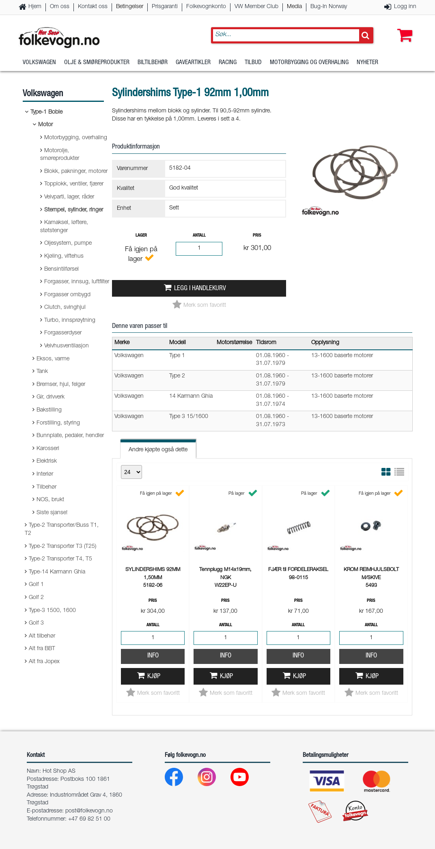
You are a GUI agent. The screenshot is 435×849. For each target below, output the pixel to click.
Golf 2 (36, 598)
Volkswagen (39, 63)
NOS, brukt (50, 500)
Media (294, 7)
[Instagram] (213, 779)
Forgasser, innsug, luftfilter (76, 282)
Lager (141, 235)
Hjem (34, 7)
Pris (257, 235)
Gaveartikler (193, 63)
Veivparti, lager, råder (69, 197)
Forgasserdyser (63, 333)
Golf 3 (36, 623)
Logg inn (405, 7)
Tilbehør (46, 487)
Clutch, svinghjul (65, 307)
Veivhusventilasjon (66, 346)
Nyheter (367, 63)
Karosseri (48, 449)
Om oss (59, 7)
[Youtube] (246, 779)
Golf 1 (36, 585)
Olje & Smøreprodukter (96, 63)
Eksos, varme (53, 359)
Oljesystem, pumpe (68, 243)
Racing (228, 63)
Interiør (45, 474)
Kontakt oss (93, 7)
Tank (42, 372)
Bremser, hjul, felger (61, 385)
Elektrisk (47, 461)
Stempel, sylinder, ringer (73, 210)
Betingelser (129, 7)
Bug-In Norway (328, 7)
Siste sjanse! (52, 513)
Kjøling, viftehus (64, 256)
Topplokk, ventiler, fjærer (73, 184)
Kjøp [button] (153, 676)
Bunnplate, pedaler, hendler (70, 436)
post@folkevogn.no (89, 811)
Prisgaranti (165, 7)
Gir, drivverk (51, 397)
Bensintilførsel (61, 269)
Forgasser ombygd (67, 295)
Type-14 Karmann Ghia (57, 572)
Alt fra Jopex (44, 662)
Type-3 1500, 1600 (52, 611)
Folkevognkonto (206, 7)
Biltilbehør (153, 63)
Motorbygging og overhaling (309, 63)
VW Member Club (256, 7)
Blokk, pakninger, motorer (76, 172)
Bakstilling (49, 410)
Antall (199, 235)
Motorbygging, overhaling (75, 138)
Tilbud (253, 63)
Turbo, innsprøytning (69, 320)
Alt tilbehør (42, 636)
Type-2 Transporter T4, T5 (60, 559)
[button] (403, 27)
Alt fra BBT (42, 649)
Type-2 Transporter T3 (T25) (62, 546)
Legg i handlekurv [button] (200, 288)
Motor (45, 125)
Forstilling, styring (58, 423)
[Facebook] (180, 779)
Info (153, 656)
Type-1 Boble (46, 112)
